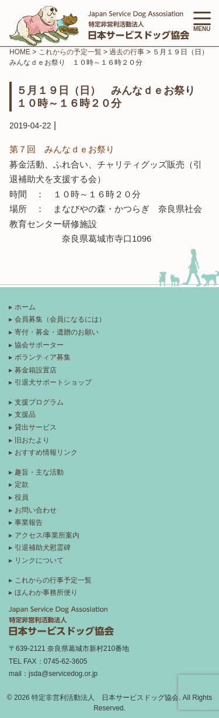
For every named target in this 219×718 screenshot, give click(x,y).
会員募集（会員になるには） (60, 319)
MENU (202, 22)
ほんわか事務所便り (46, 592)
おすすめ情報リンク (46, 452)
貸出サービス (36, 427)
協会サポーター (39, 345)
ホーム (25, 307)
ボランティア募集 (43, 357)
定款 (22, 484)
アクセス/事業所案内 (47, 535)
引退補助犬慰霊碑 (43, 547)
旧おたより (32, 440)
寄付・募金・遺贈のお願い (57, 332)
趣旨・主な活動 (39, 472)
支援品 (25, 414)
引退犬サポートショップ (53, 382)
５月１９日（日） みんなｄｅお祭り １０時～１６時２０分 (111, 96)
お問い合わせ (36, 510)
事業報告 (29, 522)
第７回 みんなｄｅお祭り (61, 149)
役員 (22, 497)
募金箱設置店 (36, 370)
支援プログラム (39, 402)
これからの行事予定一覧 (53, 580)
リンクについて (39, 560)
